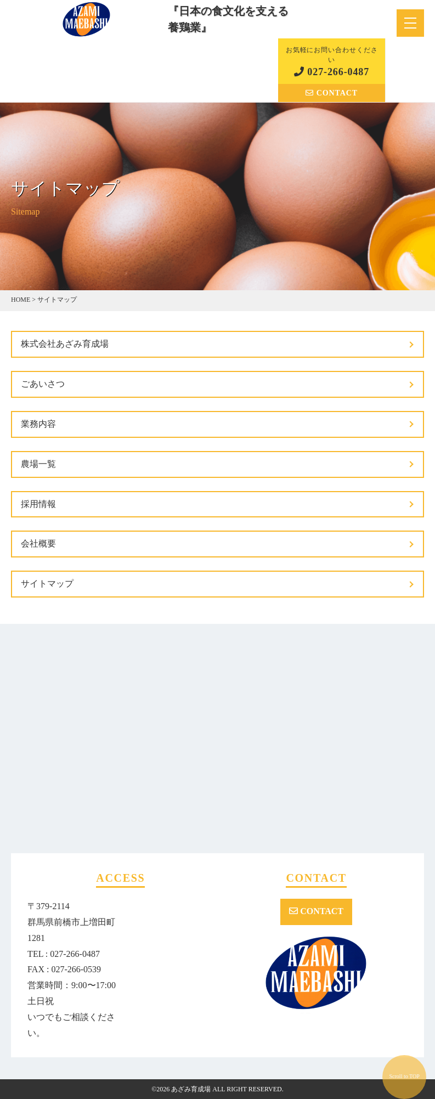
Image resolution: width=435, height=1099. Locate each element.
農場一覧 (38, 464)
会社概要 (38, 543)
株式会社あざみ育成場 (65, 343)
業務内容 (38, 424)
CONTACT (332, 93)
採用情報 (38, 504)
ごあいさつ (43, 383)
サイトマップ (47, 583)
